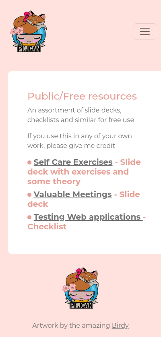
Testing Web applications (88, 217)
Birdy (120, 325)
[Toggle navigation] (145, 31)
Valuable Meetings (73, 194)
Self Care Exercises (73, 162)
